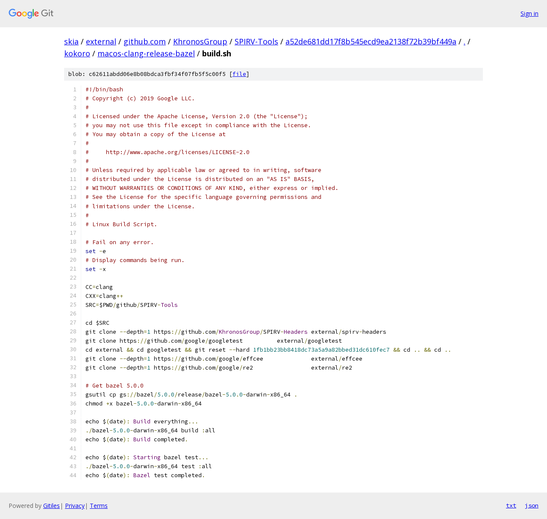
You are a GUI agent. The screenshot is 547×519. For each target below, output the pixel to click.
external (101, 41)
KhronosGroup (200, 41)
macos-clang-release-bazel (146, 53)
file (239, 74)
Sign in (529, 13)
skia (71, 41)
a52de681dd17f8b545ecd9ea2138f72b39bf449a (370, 41)
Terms (99, 506)
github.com (145, 41)
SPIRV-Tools (256, 41)
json (531, 505)
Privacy (75, 506)
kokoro (77, 53)
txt (511, 505)
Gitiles (51, 506)
